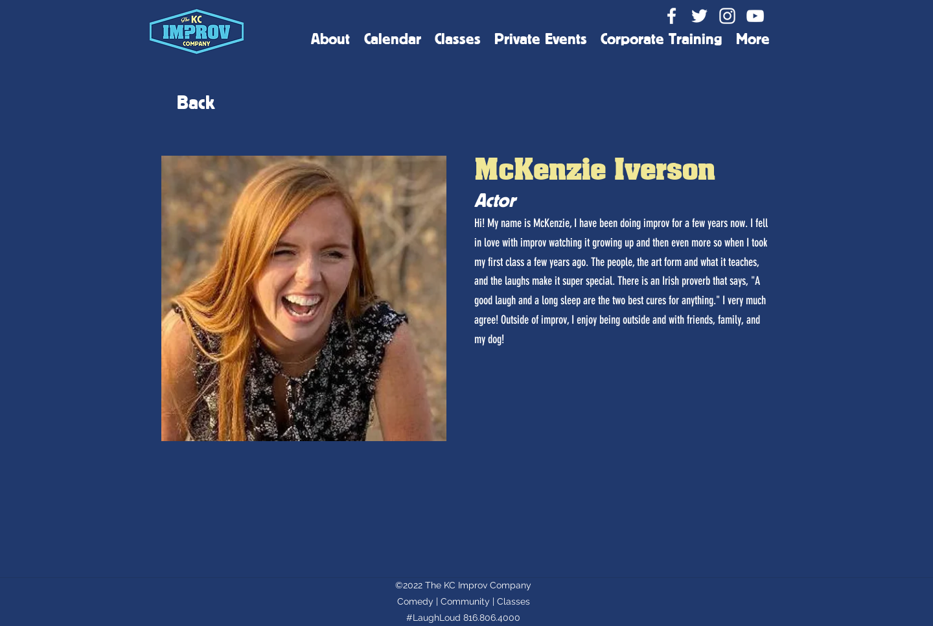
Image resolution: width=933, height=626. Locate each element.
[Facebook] (671, 16)
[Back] (196, 101)
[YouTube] (755, 16)
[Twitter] (699, 16)
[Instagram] (727, 16)
